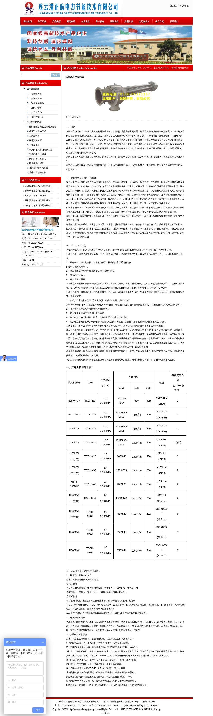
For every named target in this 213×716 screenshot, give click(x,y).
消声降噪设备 (33, 89)
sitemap (157, 709)
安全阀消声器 (37, 103)
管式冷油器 (34, 136)
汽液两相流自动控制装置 (41, 149)
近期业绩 (114, 21)
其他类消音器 (37, 117)
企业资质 (85, 21)
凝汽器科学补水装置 (39, 168)
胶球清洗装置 (35, 140)
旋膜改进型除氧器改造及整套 (43, 127)
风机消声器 (36, 94)
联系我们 (174, 21)
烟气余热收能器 (36, 163)
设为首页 (174, 5)
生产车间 (159, 21)
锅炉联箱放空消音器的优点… (38, 190)
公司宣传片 (144, 21)
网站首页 (27, 21)
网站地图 (148, 709)
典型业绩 (128, 21)
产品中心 (147, 68)
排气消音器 (36, 112)
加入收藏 (184, 5)
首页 (140, 68)
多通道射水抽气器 (37, 131)
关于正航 (42, 21)
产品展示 (56, 21)
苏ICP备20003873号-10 (132, 709)
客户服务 (100, 21)
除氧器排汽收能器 (37, 154)
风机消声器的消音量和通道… (38, 200)
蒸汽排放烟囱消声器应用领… (38, 205)
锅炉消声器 (36, 98)
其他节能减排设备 (37, 172)
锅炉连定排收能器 (37, 159)
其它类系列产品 (34, 122)
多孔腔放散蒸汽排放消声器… (38, 186)
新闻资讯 (71, 21)
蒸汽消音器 (36, 108)
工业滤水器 (34, 145)
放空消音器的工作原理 (35, 195)
